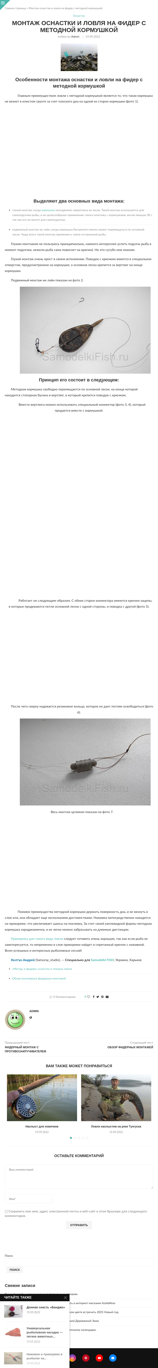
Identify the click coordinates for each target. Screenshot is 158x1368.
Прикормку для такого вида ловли (37, 938)
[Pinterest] (86, 1358)
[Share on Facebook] (93, 996)
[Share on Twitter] (97, 996)
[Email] (113, 1358)
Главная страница (15, 8)
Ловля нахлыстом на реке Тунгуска (116, 1126)
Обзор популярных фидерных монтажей (39, 978)
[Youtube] (99, 1358)
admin (75, 36)
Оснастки (79, 15)
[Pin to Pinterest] (102, 996)
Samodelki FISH (102, 960)
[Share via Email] (107, 996)
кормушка (48, 210)
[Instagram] (72, 1358)
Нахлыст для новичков (41, 1126)
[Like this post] (88, 996)
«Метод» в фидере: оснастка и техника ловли (42, 968)
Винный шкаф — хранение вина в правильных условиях (41, 1294)
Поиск (9, 1255)
